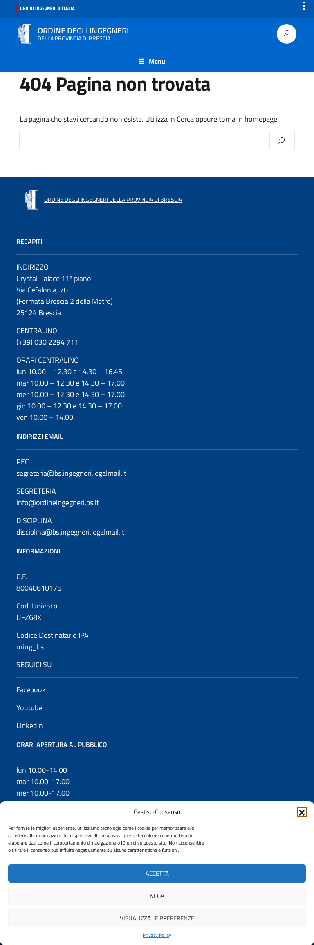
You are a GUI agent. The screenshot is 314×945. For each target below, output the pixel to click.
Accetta (157, 873)
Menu (157, 61)
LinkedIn (29, 725)
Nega (157, 895)
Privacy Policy (157, 935)
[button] (302, 812)
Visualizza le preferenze (157, 918)
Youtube (29, 707)
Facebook (31, 689)
